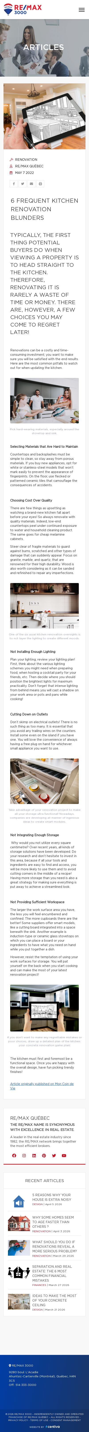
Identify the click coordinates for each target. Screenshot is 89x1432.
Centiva (53, 1426)
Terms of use (39, 1420)
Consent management (65, 1420)
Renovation (23, 159)
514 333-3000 (25, 1385)
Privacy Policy (18, 1420)
